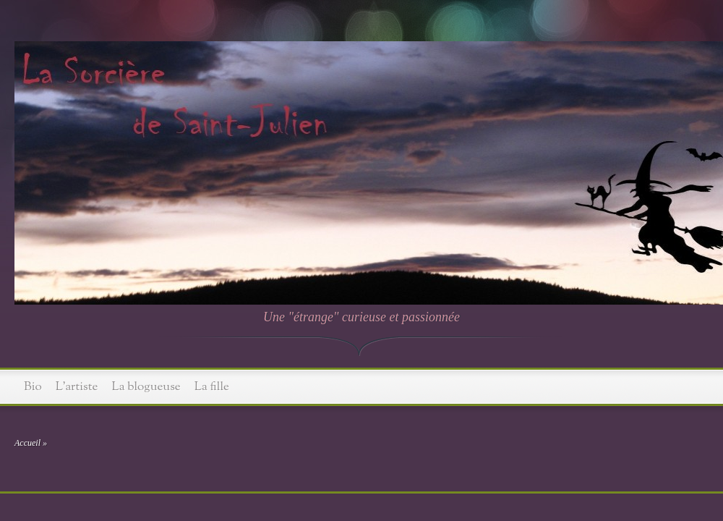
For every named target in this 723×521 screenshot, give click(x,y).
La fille (211, 386)
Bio (33, 386)
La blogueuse (146, 386)
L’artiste (77, 386)
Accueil (27, 443)
